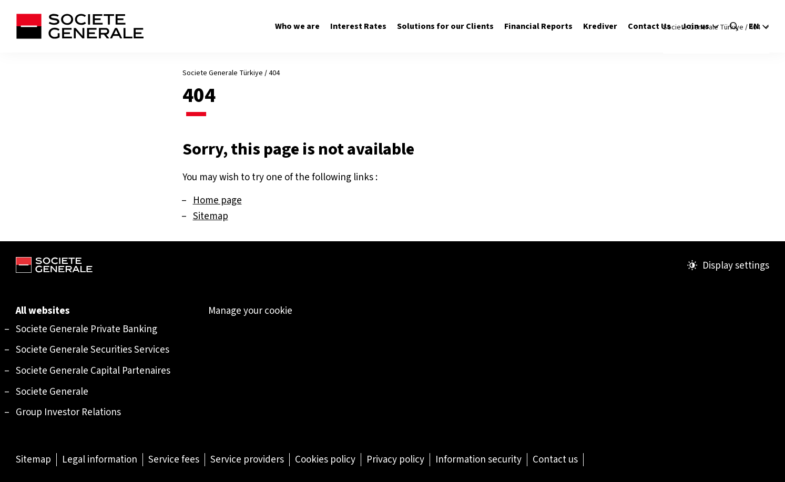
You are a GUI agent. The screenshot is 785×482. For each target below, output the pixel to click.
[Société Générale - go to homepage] (80, 26)
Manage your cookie (250, 310)
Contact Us (649, 26)
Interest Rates (358, 26)
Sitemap (210, 215)
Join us (700, 26)
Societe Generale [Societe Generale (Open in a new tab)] (52, 391)
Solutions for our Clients (445, 26)
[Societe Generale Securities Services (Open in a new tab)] (92, 349)
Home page (217, 200)
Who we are (297, 26)
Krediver (600, 26)
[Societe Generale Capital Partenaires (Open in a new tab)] (93, 370)
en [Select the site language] (759, 26)
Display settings (728, 265)
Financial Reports (538, 26)
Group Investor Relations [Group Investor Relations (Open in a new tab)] (68, 411)
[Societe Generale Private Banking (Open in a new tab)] (86, 328)
